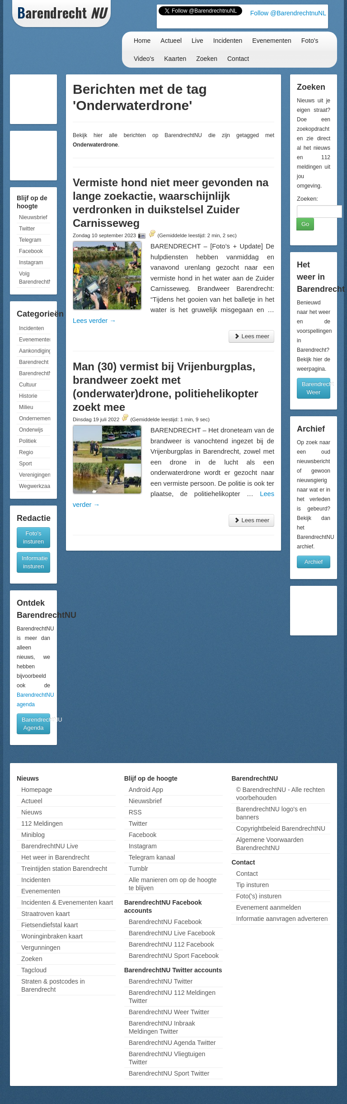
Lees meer (251, 336)
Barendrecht (33, 362)
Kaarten (175, 58)
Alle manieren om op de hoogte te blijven (173, 884)
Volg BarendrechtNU (34, 278)
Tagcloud (34, 970)
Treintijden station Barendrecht (64, 868)
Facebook (31, 251)
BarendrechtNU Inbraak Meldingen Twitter (162, 1027)
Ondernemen (34, 418)
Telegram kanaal (152, 857)
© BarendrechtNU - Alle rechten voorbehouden (280, 793)
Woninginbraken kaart (52, 936)
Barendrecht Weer (316, 388)
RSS (135, 812)
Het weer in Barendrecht (55, 857)
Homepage (36, 789)
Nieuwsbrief (33, 217)
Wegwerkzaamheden (34, 486)
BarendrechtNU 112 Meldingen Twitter (172, 996)
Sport (25, 463)
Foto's (310, 40)
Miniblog (33, 834)
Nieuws (31, 812)
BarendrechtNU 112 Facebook (171, 944)
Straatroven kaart (45, 913)
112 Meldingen (42, 823)
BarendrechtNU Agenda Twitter (172, 1042)
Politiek (28, 441)
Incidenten (228, 40)
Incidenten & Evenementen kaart (67, 902)
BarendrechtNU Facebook (165, 921)
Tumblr (138, 868)
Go (305, 224)
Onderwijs (31, 430)
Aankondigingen (34, 351)
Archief (314, 561)
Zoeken (206, 58)
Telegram (30, 240)
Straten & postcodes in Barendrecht (53, 985)
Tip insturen (252, 884)
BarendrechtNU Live (49, 846)
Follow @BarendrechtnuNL (288, 13)
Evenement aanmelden (268, 907)
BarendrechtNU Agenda (36, 723)
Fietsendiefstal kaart (49, 925)
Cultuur (28, 385)
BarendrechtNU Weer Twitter (169, 1012)
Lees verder (94, 320)
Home (142, 40)
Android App (146, 789)
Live (197, 40)
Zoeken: (307, 198)
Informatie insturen (35, 562)
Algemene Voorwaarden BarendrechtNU (269, 843)
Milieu (26, 407)
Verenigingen (34, 475)
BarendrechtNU (34, 373)
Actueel (171, 40)
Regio (26, 452)
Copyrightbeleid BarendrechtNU (280, 828)
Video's (144, 58)
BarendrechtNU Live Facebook (172, 933)
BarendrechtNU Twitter (160, 981)
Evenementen (271, 40)
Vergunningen (40, 947)
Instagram (31, 262)
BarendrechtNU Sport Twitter (169, 1073)
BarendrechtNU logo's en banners (271, 813)
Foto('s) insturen (258, 896)
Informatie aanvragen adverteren (282, 918)
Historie (28, 396)
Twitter (27, 228)
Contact (238, 58)
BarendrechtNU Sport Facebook (174, 955)
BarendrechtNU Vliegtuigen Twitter (167, 1058)
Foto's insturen (33, 537)
